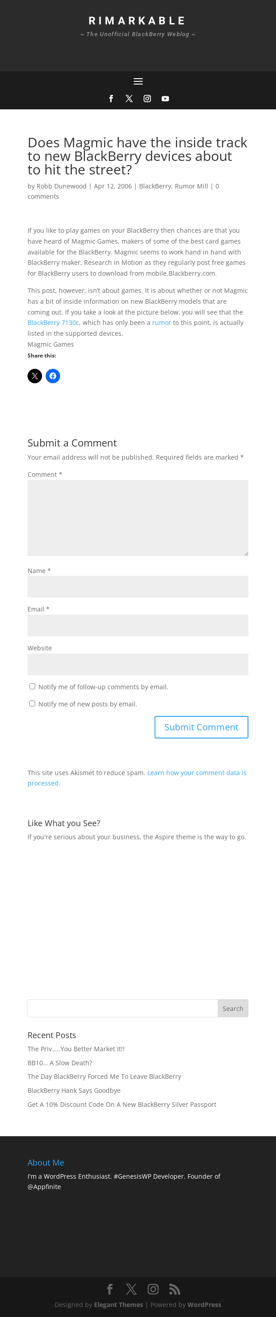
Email (39, 609)
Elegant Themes (118, 1304)
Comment (45, 474)
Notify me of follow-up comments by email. (103, 686)
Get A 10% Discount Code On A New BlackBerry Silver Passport (122, 1104)
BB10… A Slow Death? (60, 1062)
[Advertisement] (152, 919)
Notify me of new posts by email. (87, 704)
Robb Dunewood (62, 186)
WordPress (204, 1304)
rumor (161, 322)
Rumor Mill (191, 186)
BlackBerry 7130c (53, 322)
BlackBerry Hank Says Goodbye (74, 1090)
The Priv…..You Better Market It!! (76, 1048)
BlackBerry (155, 186)
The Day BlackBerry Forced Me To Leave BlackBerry (104, 1076)
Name (39, 570)
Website (40, 648)
